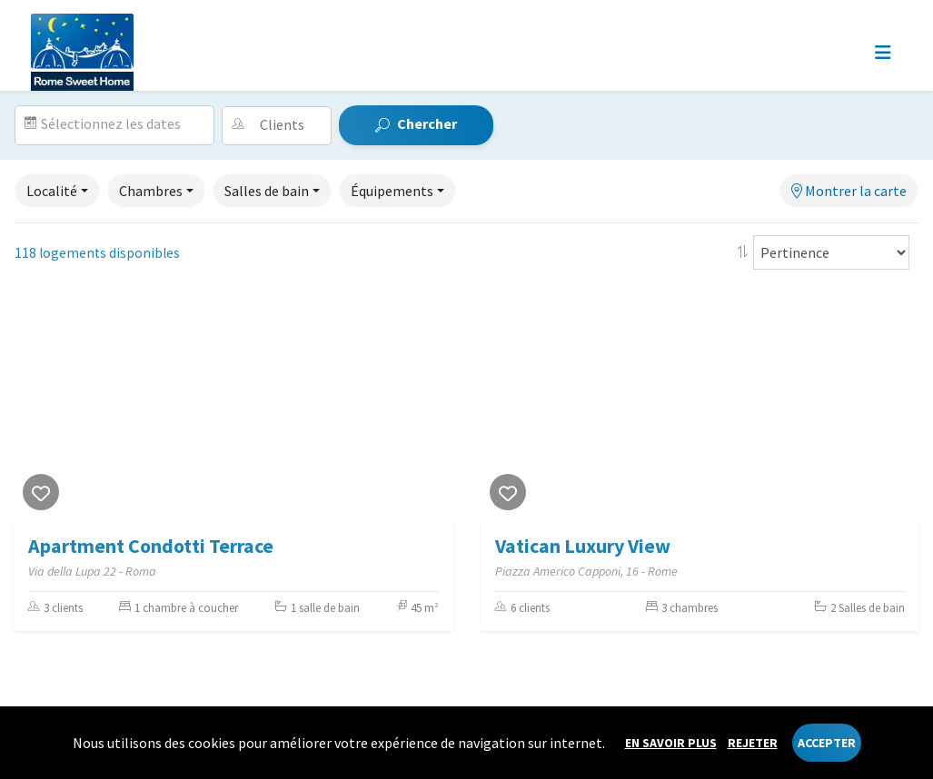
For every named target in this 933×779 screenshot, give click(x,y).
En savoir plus (671, 743)
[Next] (435, 406)
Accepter (827, 743)
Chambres (151, 191)
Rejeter (753, 743)
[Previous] (32, 406)
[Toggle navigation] (883, 52)
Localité (51, 191)
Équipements (392, 191)
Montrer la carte (849, 191)
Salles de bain (266, 191)
